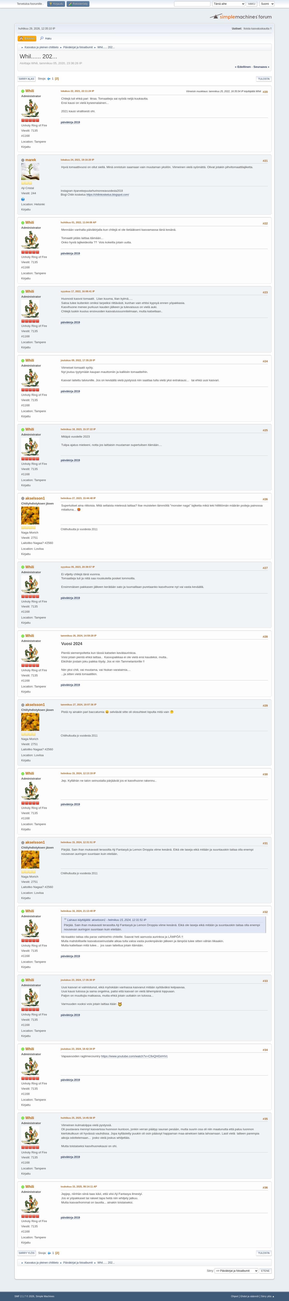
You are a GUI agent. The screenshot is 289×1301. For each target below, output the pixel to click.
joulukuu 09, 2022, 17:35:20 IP (78, 360)
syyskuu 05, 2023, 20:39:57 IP (78, 567)
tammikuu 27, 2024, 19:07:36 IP (78, 704)
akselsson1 (35, 498)
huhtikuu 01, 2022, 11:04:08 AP (78, 222)
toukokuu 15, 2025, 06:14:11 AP (79, 1186)
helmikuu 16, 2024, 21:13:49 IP (78, 911)
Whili (29, 91)
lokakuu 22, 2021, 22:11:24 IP (77, 91)
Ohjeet (234, 1296)
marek (30, 160)
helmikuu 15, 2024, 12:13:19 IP (78, 773)
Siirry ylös (27, 1253)
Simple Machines (45, 1296)
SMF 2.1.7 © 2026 (24, 1296)
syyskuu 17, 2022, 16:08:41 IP (78, 291)
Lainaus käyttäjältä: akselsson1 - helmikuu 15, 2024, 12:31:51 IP (106, 920)
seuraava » (261, 66)
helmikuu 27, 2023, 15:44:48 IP (78, 498)
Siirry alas (26, 79)
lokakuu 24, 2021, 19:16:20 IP (77, 159)
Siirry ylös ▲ (268, 1296)
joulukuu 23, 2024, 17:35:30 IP (78, 980)
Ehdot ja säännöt (249, 1296)
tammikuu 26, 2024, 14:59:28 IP (78, 635)
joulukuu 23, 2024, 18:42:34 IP (78, 1049)
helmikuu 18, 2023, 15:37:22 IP (78, 429)
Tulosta (264, 79)
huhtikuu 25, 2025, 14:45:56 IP (78, 1117)
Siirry (210, 1270)
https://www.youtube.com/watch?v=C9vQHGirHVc (134, 1056)
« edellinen (243, 66)
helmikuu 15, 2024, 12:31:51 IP (78, 842)
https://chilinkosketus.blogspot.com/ (107, 194)
